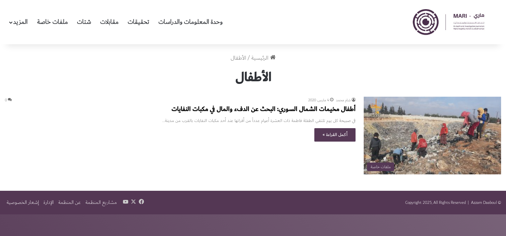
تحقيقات (138, 22)
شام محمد (343, 100)
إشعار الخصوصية (23, 202)
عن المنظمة (69, 202)
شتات (84, 22)
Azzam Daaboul (484, 202)
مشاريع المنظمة (101, 202)
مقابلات (109, 22)
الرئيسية (263, 58)
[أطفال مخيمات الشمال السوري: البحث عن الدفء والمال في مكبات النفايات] (432, 135)
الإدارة (49, 202)
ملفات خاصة (52, 22)
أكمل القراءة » (335, 135)
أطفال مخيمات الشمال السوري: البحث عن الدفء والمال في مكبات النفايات (263, 109)
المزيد (20, 22)
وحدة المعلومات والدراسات (190, 22)
